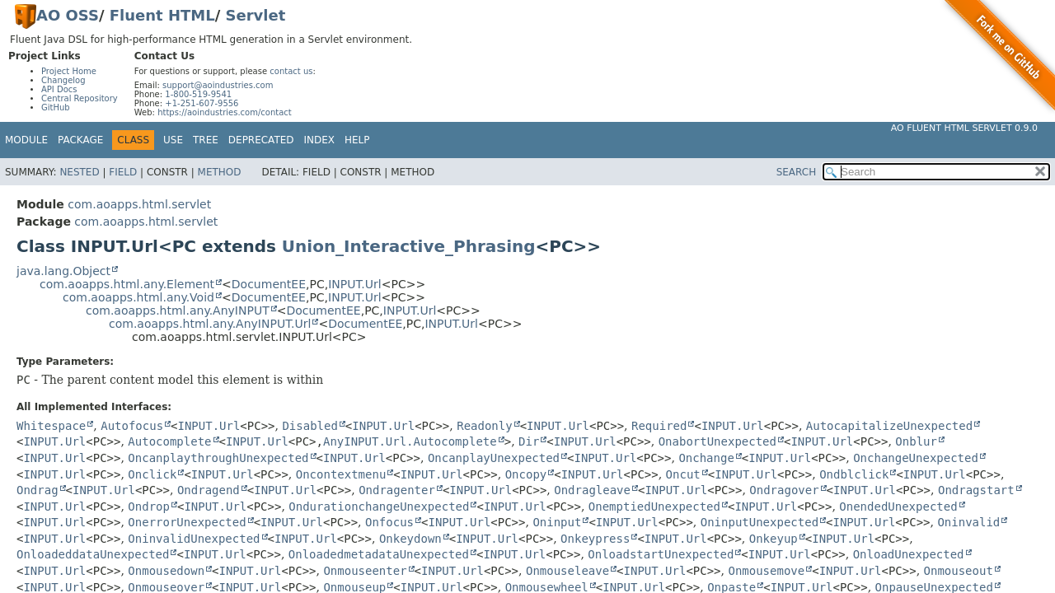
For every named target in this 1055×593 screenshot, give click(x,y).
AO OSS (67, 15)
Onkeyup (773, 538)
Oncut (683, 474)
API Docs (59, 89)
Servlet (256, 15)
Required (659, 425)
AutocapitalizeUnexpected (889, 425)
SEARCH (796, 172)
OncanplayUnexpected (494, 458)
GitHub (55, 107)
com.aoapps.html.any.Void (138, 297)
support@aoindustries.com (217, 85)
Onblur (916, 441)
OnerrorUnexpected (187, 522)
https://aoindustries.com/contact (224, 112)
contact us (291, 71)
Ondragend (208, 490)
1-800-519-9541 (198, 94)
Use (173, 140)
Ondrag (37, 490)
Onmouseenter (364, 570)
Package (80, 140)
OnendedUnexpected (898, 506)
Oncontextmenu (341, 474)
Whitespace (51, 425)
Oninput (556, 522)
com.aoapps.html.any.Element (127, 284)
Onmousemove (766, 570)
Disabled (309, 425)
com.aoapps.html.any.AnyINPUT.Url (210, 323)
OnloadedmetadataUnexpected (378, 554)
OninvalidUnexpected (194, 538)
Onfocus (389, 522)
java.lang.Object (63, 271)
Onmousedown (166, 570)
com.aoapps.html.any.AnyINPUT (178, 310)
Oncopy (526, 474)
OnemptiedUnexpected (654, 506)
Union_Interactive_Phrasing (409, 246)
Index (319, 140)
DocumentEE (269, 284)
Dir (528, 441)
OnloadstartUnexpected (661, 554)
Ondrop (149, 506)
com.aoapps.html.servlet (139, 204)
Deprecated (261, 140)
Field (123, 172)
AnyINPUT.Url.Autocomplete (410, 441)
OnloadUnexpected (908, 554)
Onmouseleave (567, 570)
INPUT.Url (355, 284)
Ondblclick (854, 474)
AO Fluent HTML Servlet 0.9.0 (964, 128)
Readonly (484, 425)
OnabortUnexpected (717, 441)
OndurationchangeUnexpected (378, 506)
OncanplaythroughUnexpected (218, 458)
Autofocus (132, 425)
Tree (205, 140)
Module (26, 140)
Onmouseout (958, 570)
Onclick (152, 474)
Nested (79, 172)
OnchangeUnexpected (915, 458)
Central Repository (79, 98)
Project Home (68, 71)
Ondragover (783, 490)
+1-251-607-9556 (201, 103)
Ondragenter (397, 490)
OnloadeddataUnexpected (92, 554)
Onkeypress (595, 538)
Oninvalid (968, 522)
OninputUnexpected (759, 522)
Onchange (706, 458)
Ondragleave (592, 490)
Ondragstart (976, 490)
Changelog (63, 80)
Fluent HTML (162, 15)
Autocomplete (169, 441)
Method (219, 172)
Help (357, 140)
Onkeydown (410, 538)
